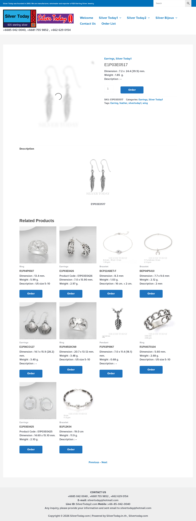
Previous (94, 462)
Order (132, 90)
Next (104, 462)
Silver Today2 (138, 18)
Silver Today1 (110, 18)
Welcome (86, 18)
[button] (119, 18)
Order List (109, 23)
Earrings (109, 59)
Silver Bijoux (166, 18)
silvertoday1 (134, 103)
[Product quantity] (109, 89)
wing (145, 103)
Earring (114, 103)
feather (123, 103)
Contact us (88, 23)
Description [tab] (26, 149)
